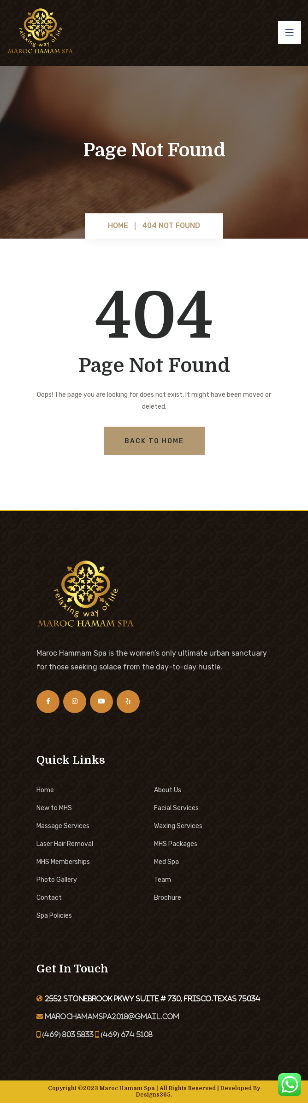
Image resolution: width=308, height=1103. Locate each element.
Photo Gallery (56, 880)
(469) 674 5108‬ (126, 1034)
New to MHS (54, 808)
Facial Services (176, 808)
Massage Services (62, 826)
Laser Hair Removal (64, 844)
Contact (49, 898)
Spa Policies (54, 916)
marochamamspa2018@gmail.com (112, 1016)
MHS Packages (175, 844)
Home (45, 790)
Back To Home (154, 441)
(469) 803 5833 (67, 1034)
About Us (167, 790)
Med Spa (166, 862)
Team (162, 880)
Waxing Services (178, 826)
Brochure (167, 898)
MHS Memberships (63, 862)
